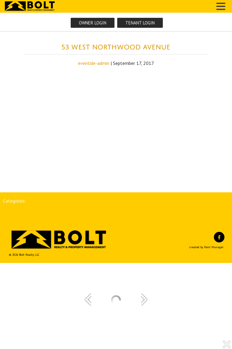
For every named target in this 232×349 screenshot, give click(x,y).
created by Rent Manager (206, 247)
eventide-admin (93, 63)
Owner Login (92, 23)
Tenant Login (140, 23)
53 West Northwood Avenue (115, 45)
